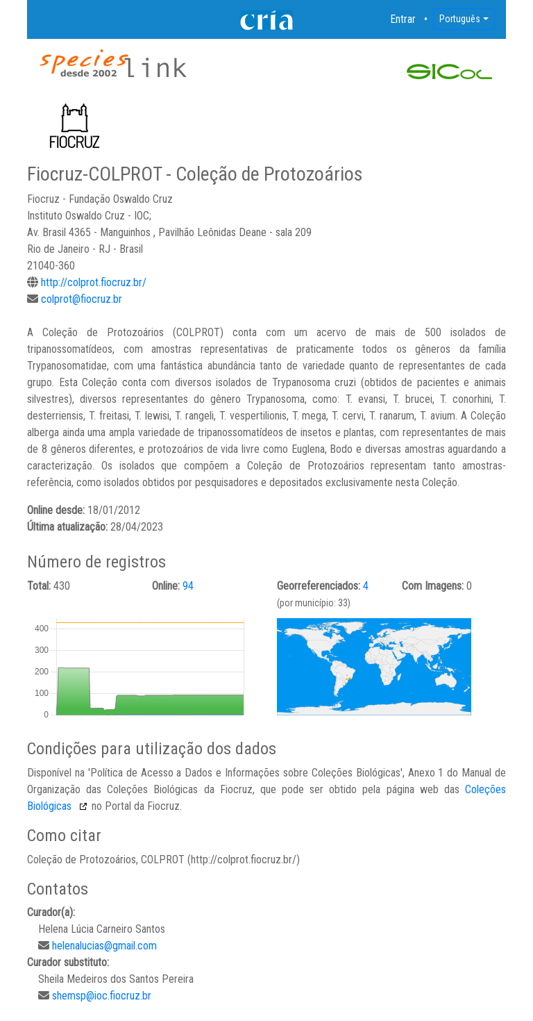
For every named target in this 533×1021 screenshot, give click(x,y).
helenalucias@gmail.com (104, 945)
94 (188, 585)
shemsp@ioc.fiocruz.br (101, 995)
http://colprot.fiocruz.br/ (93, 282)
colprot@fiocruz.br (81, 299)
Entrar (403, 19)
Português (459, 18)
